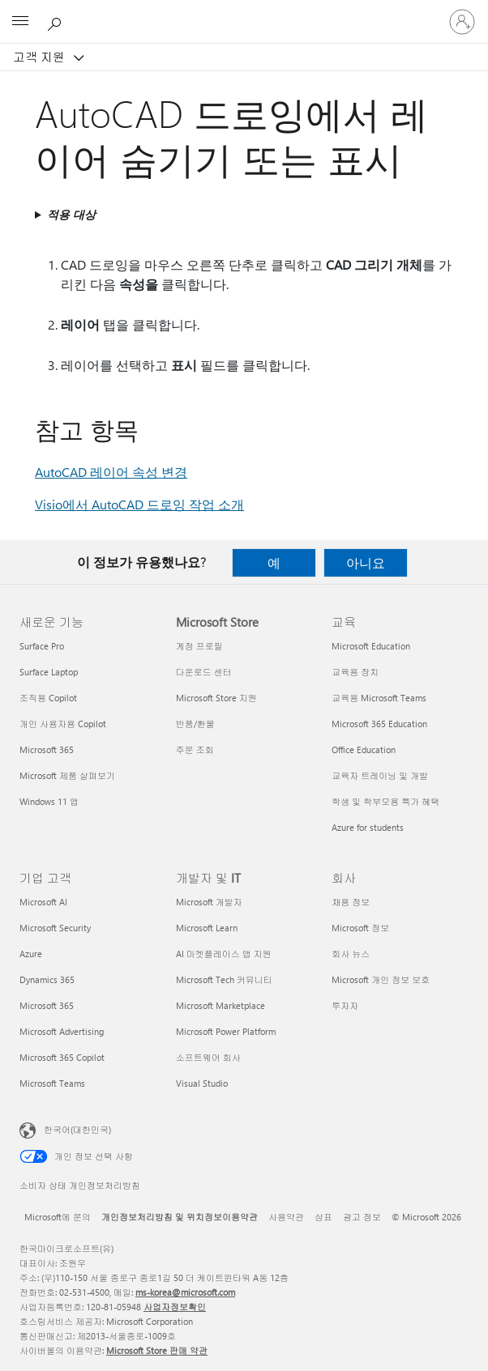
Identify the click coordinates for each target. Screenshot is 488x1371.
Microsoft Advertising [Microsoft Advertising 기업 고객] (61, 1031)
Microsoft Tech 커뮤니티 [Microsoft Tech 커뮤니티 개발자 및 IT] (224, 979)
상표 (323, 1217)
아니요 (365, 562)
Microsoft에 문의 (57, 1217)
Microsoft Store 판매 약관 (157, 1350)
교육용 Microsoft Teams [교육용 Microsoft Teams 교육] (379, 698)
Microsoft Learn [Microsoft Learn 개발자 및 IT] (207, 928)
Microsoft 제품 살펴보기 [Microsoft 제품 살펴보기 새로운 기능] (67, 775)
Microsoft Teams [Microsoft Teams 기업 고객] (52, 1083)
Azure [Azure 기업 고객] (30, 953)
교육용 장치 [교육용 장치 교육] (355, 672)
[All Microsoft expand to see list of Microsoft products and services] (20, 21)
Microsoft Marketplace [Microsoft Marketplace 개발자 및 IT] (220, 1005)
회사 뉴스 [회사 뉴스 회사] (351, 953)
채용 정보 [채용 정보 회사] (351, 902)
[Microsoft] (243, 12)
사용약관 (286, 1217)
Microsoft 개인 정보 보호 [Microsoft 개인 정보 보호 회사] (381, 979)
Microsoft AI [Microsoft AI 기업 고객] (43, 902)
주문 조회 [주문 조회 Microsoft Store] (195, 749)
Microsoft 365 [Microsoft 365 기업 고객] (46, 1005)
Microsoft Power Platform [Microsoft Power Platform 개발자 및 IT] (226, 1031)
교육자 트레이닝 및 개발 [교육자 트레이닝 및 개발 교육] (380, 775)
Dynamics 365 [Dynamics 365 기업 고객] (47, 979)
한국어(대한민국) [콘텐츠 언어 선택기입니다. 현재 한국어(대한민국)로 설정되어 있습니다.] (77, 1129)
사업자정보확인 (174, 1307)
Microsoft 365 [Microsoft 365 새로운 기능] (46, 749)
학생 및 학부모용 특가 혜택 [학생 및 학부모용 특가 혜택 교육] (385, 801)
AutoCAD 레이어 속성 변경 (111, 471)
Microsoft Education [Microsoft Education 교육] (371, 646)
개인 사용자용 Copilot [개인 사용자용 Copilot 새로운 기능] (62, 723)
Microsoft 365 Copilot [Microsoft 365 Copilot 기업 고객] (62, 1057)
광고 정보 (362, 1217)
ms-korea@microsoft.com (185, 1292)
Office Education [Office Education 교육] (364, 749)
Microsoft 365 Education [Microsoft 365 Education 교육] (379, 723)
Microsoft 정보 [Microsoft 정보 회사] (360, 928)
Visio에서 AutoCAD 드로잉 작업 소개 (139, 504)
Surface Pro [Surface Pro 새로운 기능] (41, 646)
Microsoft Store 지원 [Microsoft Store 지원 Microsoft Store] (216, 698)
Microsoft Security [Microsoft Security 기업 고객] (55, 928)
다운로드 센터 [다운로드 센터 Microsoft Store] (204, 672)
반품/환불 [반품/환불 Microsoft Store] (195, 723)
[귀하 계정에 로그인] (462, 21)
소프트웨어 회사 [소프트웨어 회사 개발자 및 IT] (208, 1057)
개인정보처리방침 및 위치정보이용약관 (179, 1217)
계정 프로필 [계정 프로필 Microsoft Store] (199, 646)
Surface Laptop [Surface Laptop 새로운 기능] (48, 672)
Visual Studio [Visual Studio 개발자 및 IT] (202, 1083)
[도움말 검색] (57, 21)
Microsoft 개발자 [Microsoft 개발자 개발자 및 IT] (209, 902)
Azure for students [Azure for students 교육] (368, 827)
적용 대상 (71, 214)
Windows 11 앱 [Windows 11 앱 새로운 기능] (49, 801)
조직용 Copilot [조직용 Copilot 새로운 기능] (48, 698)
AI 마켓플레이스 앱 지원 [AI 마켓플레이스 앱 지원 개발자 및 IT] (224, 953)
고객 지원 (40, 57)
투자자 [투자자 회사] (345, 1005)
